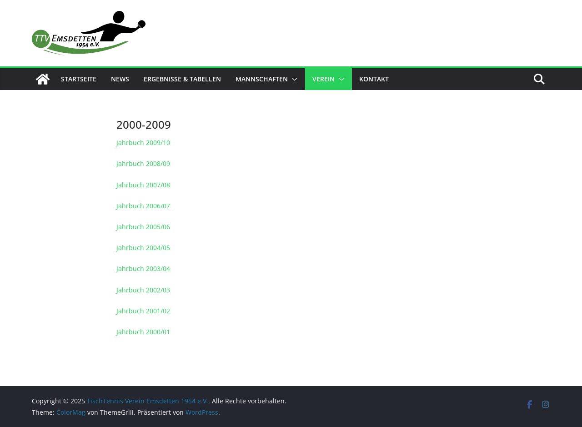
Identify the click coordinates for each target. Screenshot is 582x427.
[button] (293, 79)
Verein (323, 79)
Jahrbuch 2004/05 (143, 247)
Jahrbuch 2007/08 (143, 185)
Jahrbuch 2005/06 (143, 226)
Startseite (78, 79)
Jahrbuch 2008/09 (143, 163)
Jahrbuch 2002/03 (143, 290)
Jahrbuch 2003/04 (143, 268)
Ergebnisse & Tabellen (182, 79)
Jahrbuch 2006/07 (143, 205)
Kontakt (374, 79)
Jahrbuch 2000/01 (143, 331)
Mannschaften (262, 79)
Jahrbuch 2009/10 (143, 142)
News (120, 79)
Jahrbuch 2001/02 (143, 310)
